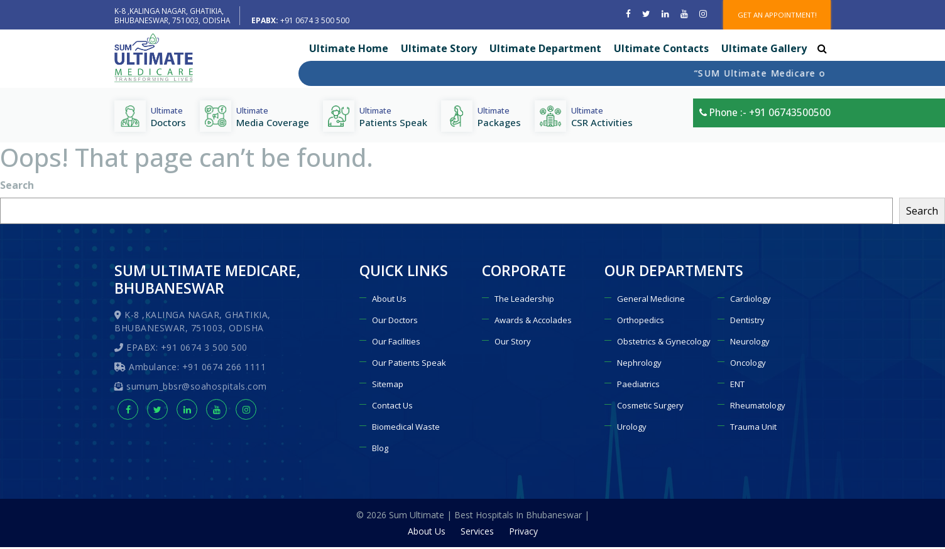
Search (17, 187)
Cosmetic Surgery (650, 407)
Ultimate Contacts (661, 50)
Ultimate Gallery (764, 50)
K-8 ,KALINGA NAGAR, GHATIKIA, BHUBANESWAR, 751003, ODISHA (173, 14)
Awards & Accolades (533, 322)
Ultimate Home (348, 50)
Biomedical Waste (406, 428)
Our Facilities (396, 343)
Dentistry (747, 322)
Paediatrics (638, 386)
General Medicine (651, 300)
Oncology (748, 364)
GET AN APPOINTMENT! (774, 15)
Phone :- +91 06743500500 (763, 117)
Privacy (523, 533)
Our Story (512, 343)
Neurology (750, 343)
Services (477, 533)
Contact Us (392, 407)
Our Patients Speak (409, 364)
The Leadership (524, 300)
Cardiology (750, 300)
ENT (737, 386)
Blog (380, 450)
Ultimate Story (439, 50)
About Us (389, 300)
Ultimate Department (545, 50)
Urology (632, 428)
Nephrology (639, 364)
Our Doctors (395, 322)
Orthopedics (640, 322)
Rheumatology (757, 407)
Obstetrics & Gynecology (664, 343)
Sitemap (387, 386)
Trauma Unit (753, 428)
